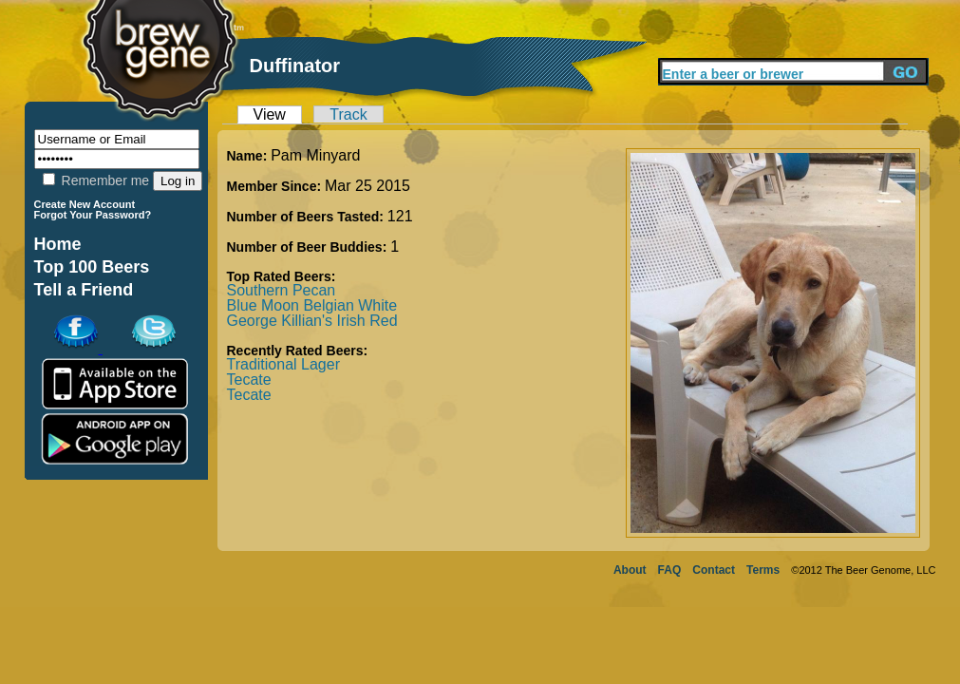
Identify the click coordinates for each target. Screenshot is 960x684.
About (630, 570)
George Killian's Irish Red (312, 321)
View (270, 114)
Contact (713, 570)
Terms (763, 570)
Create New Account (85, 204)
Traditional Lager (283, 364)
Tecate (249, 379)
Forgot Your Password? (93, 214)
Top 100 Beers (92, 266)
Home (58, 244)
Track (348, 114)
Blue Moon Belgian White (312, 305)
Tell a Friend (84, 289)
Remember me (96, 180)
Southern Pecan (281, 290)
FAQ (670, 570)
